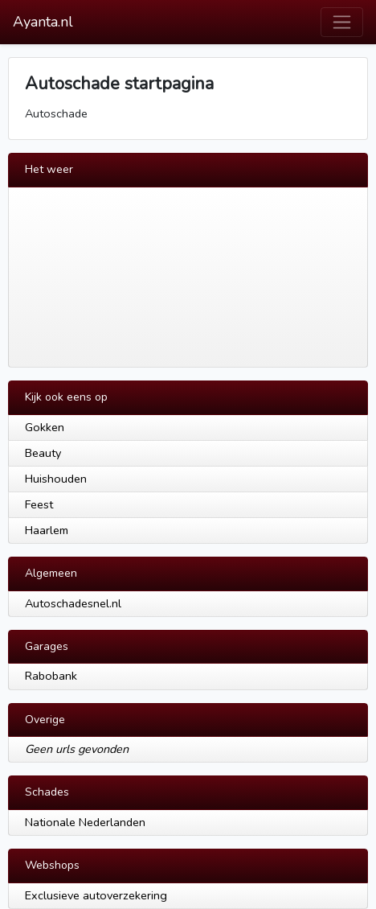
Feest (39, 504)
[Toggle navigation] (342, 22)
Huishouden (56, 479)
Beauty (43, 453)
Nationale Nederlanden (85, 822)
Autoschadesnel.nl (73, 603)
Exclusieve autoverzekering (96, 895)
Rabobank (51, 676)
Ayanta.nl (43, 21)
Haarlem (46, 530)
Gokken (44, 427)
